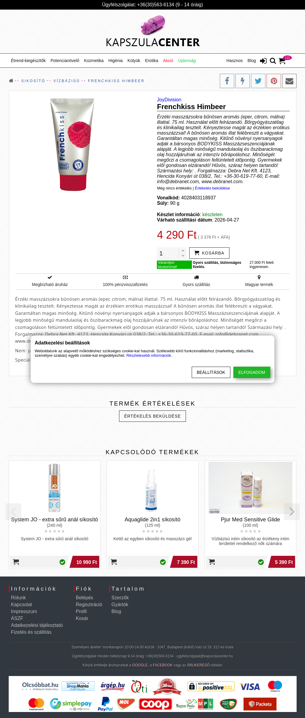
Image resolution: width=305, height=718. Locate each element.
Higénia (116, 60)
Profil (81, 611)
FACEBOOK (163, 665)
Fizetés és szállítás (31, 632)
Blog (251, 60)
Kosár (82, 618)
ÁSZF (17, 618)
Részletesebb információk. (149, 355)
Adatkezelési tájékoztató (37, 625)
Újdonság (187, 60)
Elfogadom (251, 372)
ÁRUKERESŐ (198, 665)
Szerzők (120, 597)
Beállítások (211, 372)
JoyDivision (169, 99)
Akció (168, 60)
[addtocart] (209, 253)
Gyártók (120, 604)
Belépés (84, 597)
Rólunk (18, 597)
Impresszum (24, 611)
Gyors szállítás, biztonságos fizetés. (217, 265)
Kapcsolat (21, 604)
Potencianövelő (64, 60)
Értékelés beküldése (212, 188)
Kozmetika (93, 60)
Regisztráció (89, 604)
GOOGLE (140, 665)
